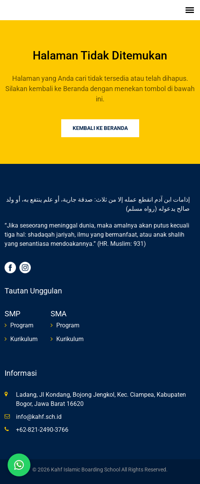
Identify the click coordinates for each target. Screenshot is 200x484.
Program (21, 325)
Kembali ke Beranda (100, 128)
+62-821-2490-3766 (42, 429)
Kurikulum (24, 339)
